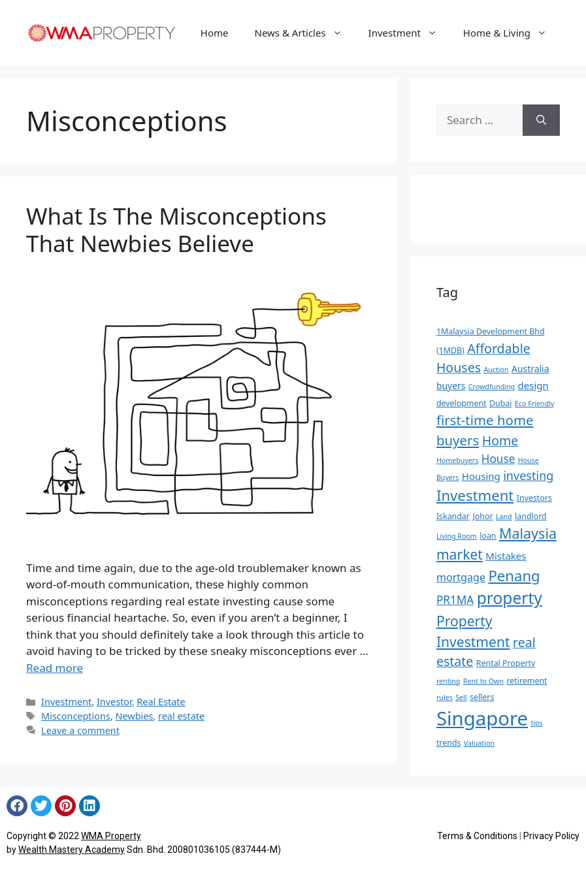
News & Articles (305, 32)
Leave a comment (80, 730)
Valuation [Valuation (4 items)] (479, 743)
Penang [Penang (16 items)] (514, 575)
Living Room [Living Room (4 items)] (456, 536)
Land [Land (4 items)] (504, 516)
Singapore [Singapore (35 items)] (482, 718)
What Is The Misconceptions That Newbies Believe (176, 229)
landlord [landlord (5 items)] (531, 516)
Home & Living (511, 32)
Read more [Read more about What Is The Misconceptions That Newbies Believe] (54, 667)
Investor (114, 701)
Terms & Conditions (477, 836)
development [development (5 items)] (461, 403)
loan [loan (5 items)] (488, 535)
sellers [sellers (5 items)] (482, 697)
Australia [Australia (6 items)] (530, 368)
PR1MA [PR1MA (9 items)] (455, 599)
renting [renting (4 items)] (448, 681)
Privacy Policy (551, 836)
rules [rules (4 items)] (444, 697)
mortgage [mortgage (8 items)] (460, 577)
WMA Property (111, 836)
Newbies (135, 716)
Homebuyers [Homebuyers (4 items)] (457, 460)
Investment (409, 32)
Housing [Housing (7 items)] (481, 476)
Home (215, 32)
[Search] (541, 120)
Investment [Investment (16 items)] (474, 495)
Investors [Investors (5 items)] (534, 497)
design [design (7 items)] (533, 385)
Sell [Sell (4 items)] (460, 697)
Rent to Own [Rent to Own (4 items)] (483, 681)
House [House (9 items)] (498, 458)
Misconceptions (75, 716)
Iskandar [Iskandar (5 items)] (453, 516)
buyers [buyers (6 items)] (451, 385)
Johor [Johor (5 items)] (482, 516)
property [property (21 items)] (509, 598)
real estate (181, 716)
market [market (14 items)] (459, 554)
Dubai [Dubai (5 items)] (500, 403)
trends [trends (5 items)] (448, 742)
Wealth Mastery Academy (71, 849)
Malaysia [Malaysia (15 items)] (528, 533)
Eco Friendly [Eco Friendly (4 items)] (534, 403)
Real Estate (161, 701)
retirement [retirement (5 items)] (526, 680)
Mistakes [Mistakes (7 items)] (505, 555)
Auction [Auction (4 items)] (495, 369)
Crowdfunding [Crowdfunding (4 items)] (491, 386)
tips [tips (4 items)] (536, 722)
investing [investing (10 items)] (528, 475)
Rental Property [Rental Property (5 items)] (506, 663)
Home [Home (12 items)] (500, 440)
